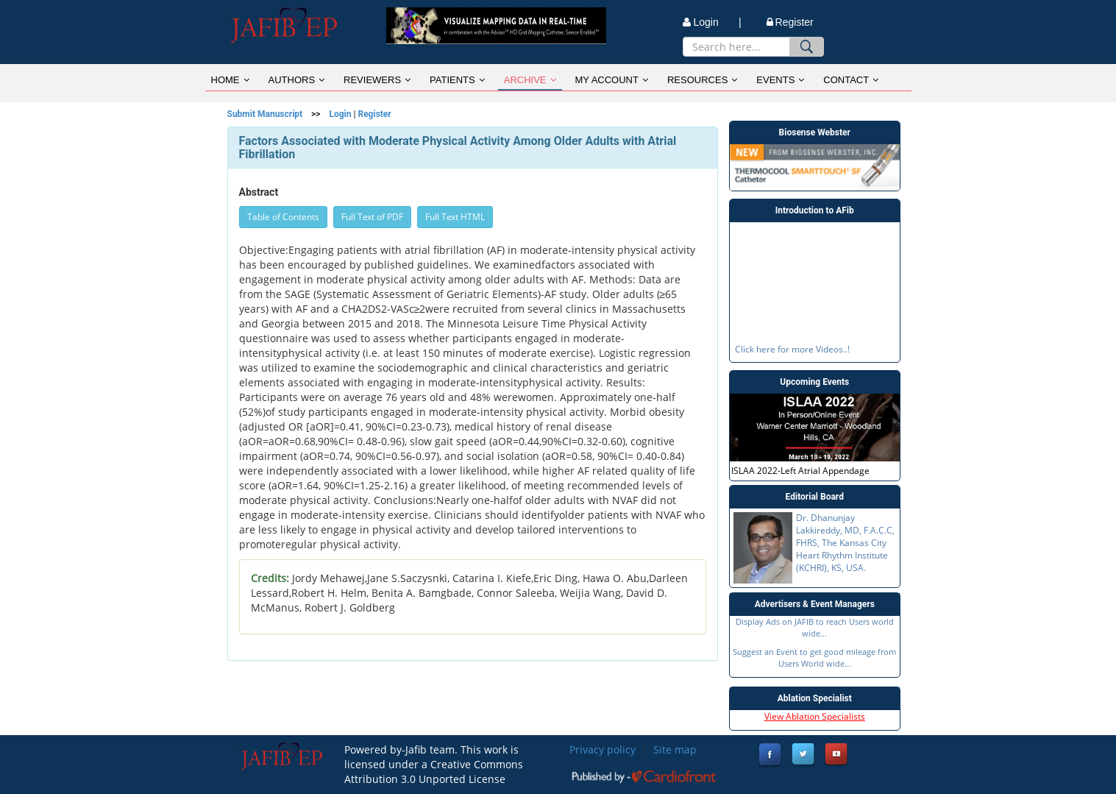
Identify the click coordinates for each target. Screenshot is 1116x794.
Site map (675, 749)
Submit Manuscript (265, 114)
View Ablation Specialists (814, 716)
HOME (230, 79)
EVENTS (780, 79)
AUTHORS (297, 79)
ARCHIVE (530, 79)
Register (790, 22)
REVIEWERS (377, 79)
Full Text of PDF (372, 216)
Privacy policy (602, 749)
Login (340, 114)
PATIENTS (457, 79)
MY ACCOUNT (611, 79)
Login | (712, 22)
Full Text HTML (455, 216)
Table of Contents (283, 216)
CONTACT (850, 79)
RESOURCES (702, 79)
